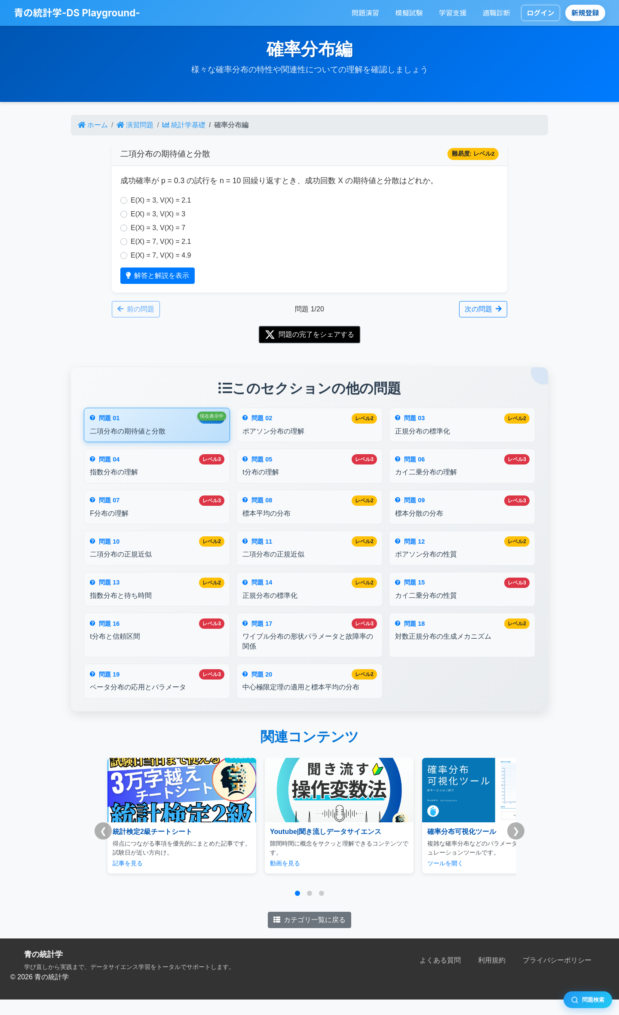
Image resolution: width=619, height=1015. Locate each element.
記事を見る (128, 878)
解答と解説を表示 (157, 275)
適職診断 (496, 13)
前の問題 (135, 309)
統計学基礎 (183, 125)
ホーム (93, 125)
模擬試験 (409, 13)
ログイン (540, 13)
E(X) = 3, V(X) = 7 (158, 227)
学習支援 (452, 13)
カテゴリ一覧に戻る (309, 935)
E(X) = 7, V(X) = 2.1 (161, 241)
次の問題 (483, 309)
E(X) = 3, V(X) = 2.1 (161, 200)
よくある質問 (440, 975)
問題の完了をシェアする (309, 334)
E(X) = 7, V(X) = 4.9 (161, 255)
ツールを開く (406, 878)
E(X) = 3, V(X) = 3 (158, 214)
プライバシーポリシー (557, 975)
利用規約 (492, 975)
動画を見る (265, 878)
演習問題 (134, 125)
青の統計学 (43, 970)
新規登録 (585, 13)
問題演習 (365, 13)
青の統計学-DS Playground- (77, 12)
